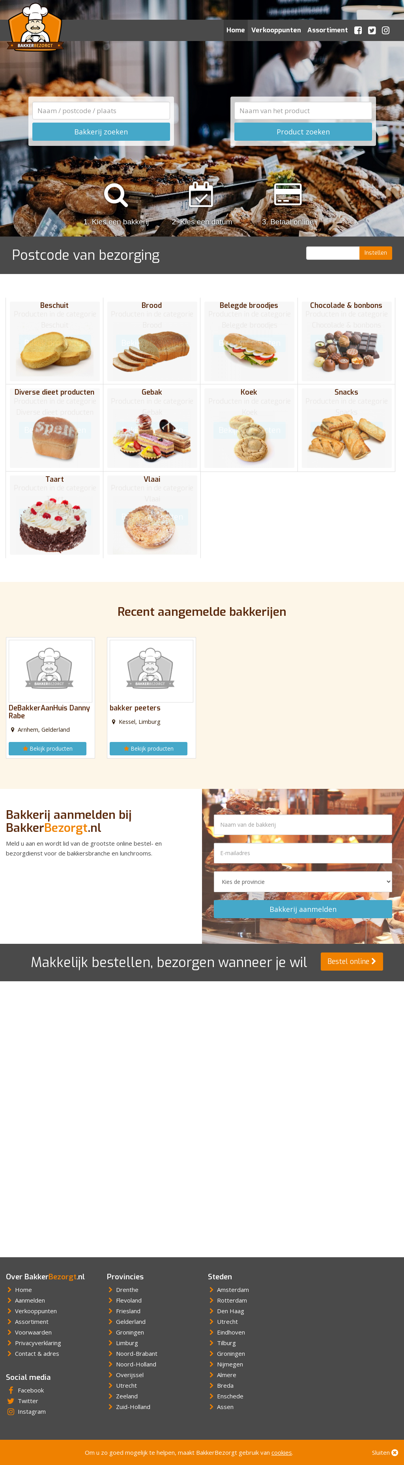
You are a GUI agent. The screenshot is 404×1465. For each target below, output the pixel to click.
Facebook (25, 1386)
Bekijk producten (50, 743)
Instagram (26, 1408)
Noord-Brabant (132, 1350)
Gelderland (126, 1318)
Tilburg (222, 1339)
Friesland (123, 1307)
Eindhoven (226, 1329)
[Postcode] (333, 253)
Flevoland (124, 1297)
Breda (221, 1382)
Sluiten (385, 1452)
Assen (221, 1403)
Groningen (125, 1329)
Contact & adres (32, 1350)
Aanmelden (25, 1297)
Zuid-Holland (128, 1403)
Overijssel (125, 1371)
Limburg (122, 1339)
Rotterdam (227, 1297)
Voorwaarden (29, 1329)
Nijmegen (225, 1360)
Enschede (225, 1392)
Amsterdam (228, 1286)
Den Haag (226, 1307)
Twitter (22, 1397)
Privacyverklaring (33, 1339)
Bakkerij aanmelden (303, 905)
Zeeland (122, 1392)
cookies (281, 1452)
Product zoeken (303, 131)
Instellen (376, 253)
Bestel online (351, 958)
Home (235, 30)
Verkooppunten (276, 30)
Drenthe (122, 1286)
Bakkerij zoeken (101, 131)
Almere (222, 1371)
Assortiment (327, 30)
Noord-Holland (131, 1360)
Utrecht (122, 1382)
